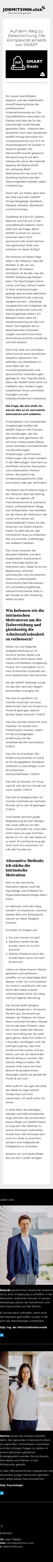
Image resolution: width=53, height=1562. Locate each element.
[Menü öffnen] (1, 1526)
